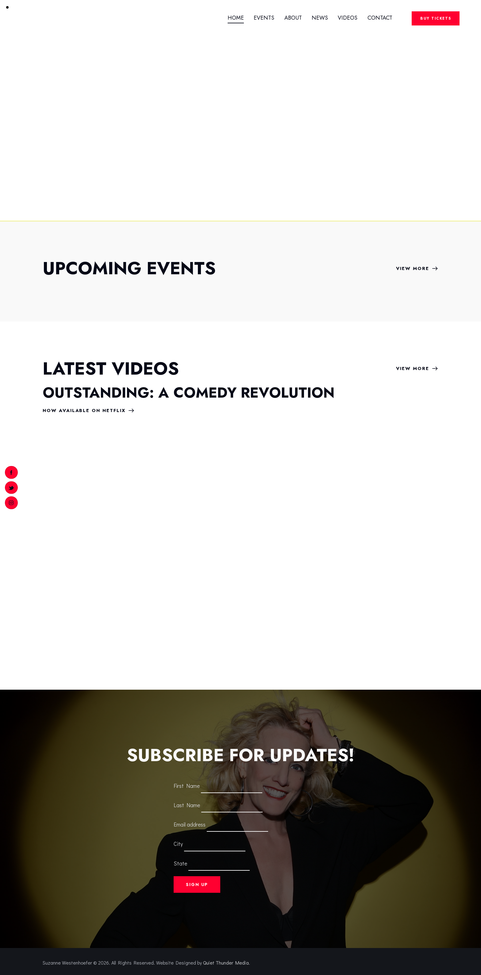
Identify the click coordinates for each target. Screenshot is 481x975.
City (178, 843)
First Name (187, 785)
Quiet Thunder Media (226, 962)
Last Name (187, 805)
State (180, 863)
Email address (190, 824)
